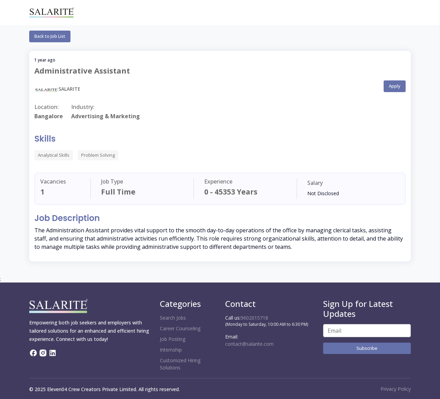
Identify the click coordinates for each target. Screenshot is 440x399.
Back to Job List (49, 36)
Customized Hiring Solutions (180, 364)
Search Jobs (173, 317)
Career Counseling (180, 328)
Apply (394, 86)
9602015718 (254, 317)
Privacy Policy (396, 389)
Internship (171, 349)
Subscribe (366, 348)
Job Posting (172, 339)
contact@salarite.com (249, 344)
